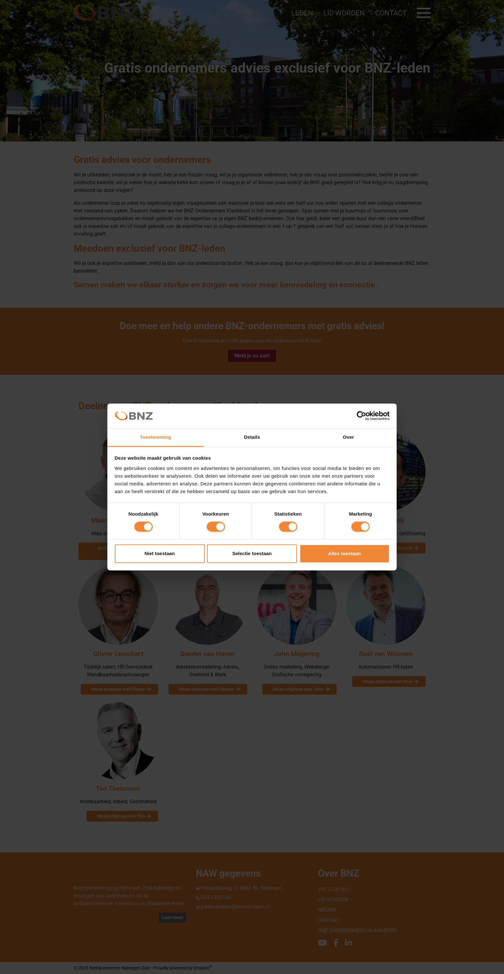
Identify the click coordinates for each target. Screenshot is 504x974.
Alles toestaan (344, 553)
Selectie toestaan (252, 553)
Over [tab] (348, 437)
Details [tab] (252, 437)
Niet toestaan (159, 553)
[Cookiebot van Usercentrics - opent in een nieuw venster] (361, 416)
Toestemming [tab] (155, 437)
